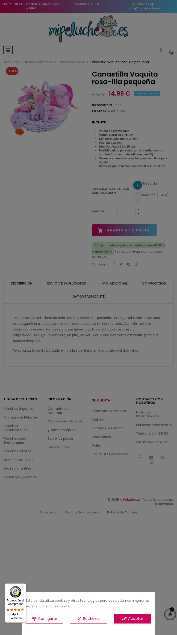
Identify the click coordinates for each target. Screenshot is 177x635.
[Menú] (23, 586)
